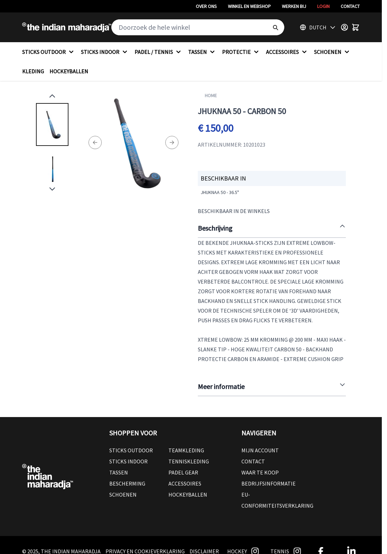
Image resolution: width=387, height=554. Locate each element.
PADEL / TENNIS (159, 52)
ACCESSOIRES (287, 52)
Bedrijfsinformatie (268, 483)
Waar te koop (260, 472)
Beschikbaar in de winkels (234, 210)
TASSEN (202, 52)
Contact (350, 6)
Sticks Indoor (128, 461)
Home (211, 95)
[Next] (171, 142)
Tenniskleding (188, 461)
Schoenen (123, 494)
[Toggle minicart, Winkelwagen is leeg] (355, 27)
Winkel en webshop (249, 6)
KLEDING (33, 71)
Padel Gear (183, 472)
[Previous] (95, 142)
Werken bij (294, 6)
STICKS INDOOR (105, 52)
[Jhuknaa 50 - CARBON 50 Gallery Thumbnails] (52, 142)
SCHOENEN (332, 52)
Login (323, 6)
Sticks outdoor (131, 450)
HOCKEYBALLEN (68, 71)
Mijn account (260, 450)
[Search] (275, 27)
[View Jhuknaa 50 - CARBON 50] (52, 124)
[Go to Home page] (66, 27)
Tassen (118, 472)
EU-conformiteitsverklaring (277, 500)
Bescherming (127, 483)
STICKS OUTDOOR (48, 52)
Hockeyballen (187, 494)
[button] (168, 433)
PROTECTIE (241, 52)
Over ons (206, 6)
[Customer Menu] (344, 27)
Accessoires (184, 483)
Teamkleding (186, 450)
